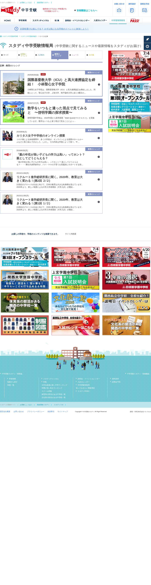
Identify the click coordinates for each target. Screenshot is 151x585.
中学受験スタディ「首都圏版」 (139, 374)
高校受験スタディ (43, 2)
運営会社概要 (5, 412)
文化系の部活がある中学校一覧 (54, 397)
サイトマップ (63, 412)
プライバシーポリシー (35, 412)
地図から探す (12, 382)
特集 (45, 382)
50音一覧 (10, 385)
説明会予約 (116, 382)
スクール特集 (47, 391)
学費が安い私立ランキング (52, 388)
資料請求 (115, 379)
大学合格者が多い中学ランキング (54, 385)
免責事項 (50, 412)
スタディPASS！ (84, 391)
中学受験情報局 (84, 385)
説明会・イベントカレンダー (89, 379)
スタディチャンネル (51, 379)
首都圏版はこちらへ (87, 10)
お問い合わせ (19, 412)
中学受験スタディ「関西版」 (13, 374)
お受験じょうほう (26, 2)
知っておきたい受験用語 (85, 388)
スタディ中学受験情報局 (29, 36)
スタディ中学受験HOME (10, 36)
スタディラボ (58, 405)
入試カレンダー (84, 382)
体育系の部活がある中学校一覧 (54, 394)
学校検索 (12, 379)
